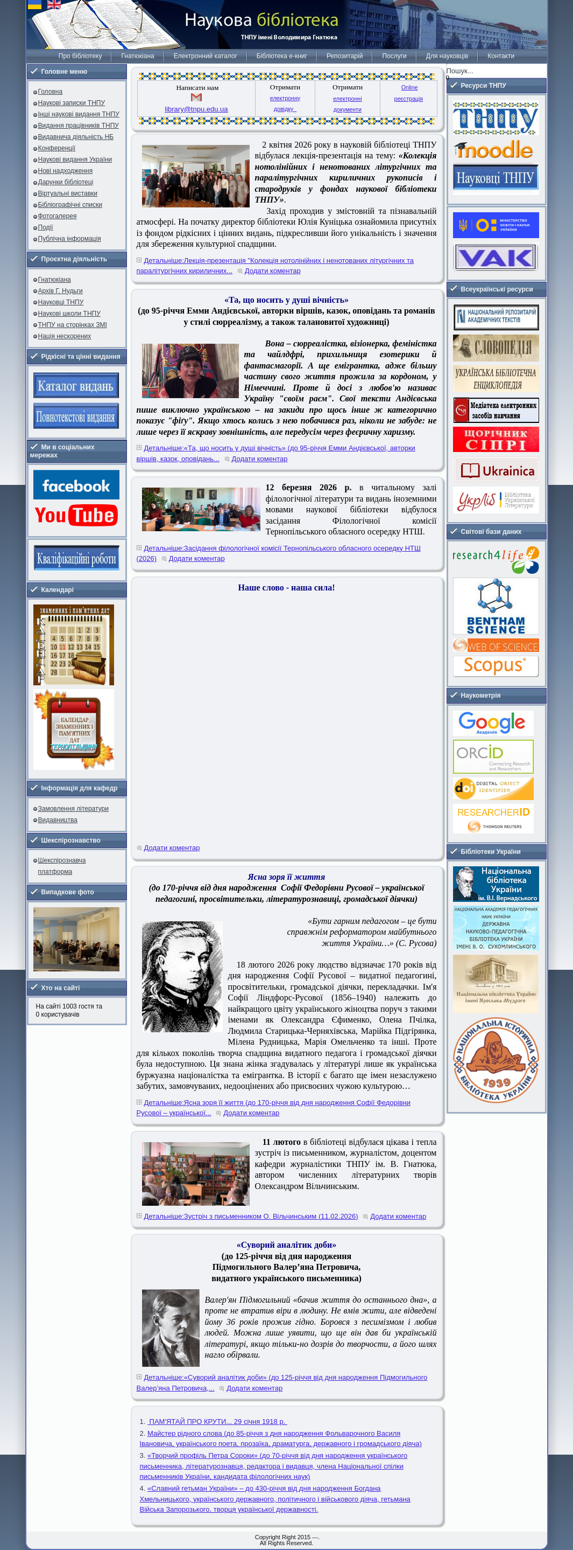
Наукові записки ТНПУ (71, 103)
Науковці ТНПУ (61, 302)
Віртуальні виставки (68, 193)
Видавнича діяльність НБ (76, 137)
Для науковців (447, 56)
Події (45, 227)
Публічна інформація (69, 238)
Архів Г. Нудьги (60, 291)
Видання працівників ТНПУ (78, 125)
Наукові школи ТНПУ (69, 313)
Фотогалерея (57, 216)
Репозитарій (345, 56)
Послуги (394, 56)
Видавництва (57, 820)
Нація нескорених (64, 336)
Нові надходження (65, 171)
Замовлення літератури (73, 808)
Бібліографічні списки (70, 204)
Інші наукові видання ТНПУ (78, 114)
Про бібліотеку (80, 56)
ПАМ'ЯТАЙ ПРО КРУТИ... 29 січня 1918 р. (217, 1421)
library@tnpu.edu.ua (196, 109)
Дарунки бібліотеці (66, 182)
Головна (50, 91)
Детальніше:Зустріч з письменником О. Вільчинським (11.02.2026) (251, 1216)
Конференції (57, 148)
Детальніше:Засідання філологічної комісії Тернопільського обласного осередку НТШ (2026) (279, 553)
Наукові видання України (75, 159)
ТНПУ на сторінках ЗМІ (72, 325)
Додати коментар (273, 271)
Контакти (500, 56)
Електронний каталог (205, 56)
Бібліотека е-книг (282, 56)
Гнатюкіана (137, 56)
